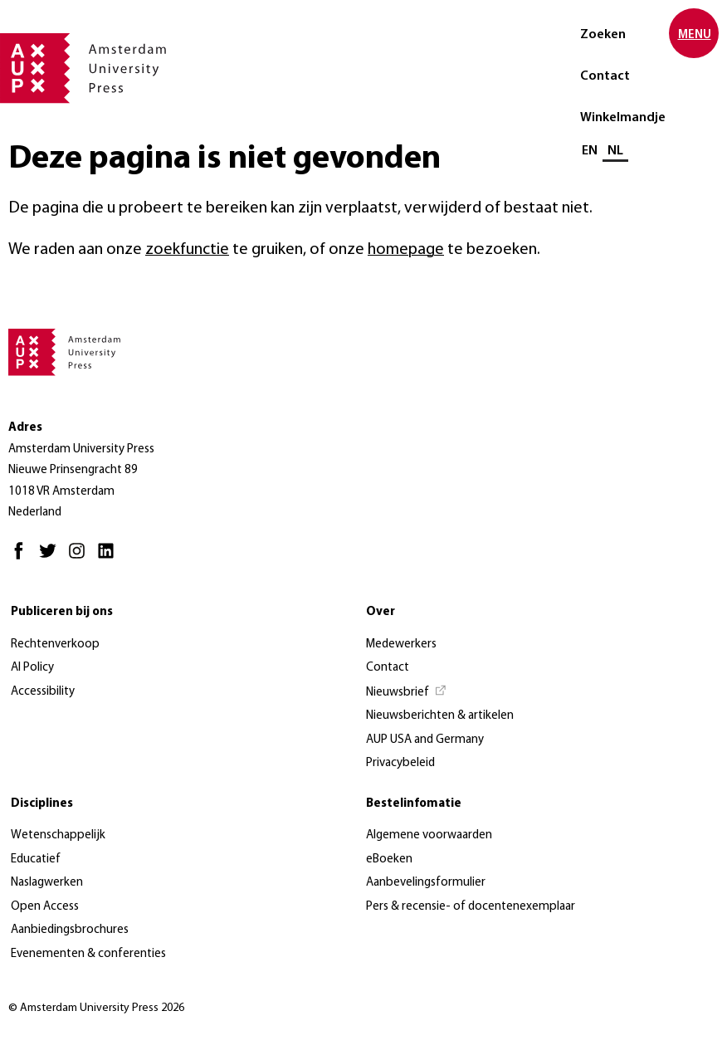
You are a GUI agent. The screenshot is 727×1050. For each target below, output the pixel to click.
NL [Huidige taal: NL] (615, 151)
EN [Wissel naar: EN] (590, 151)
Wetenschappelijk (58, 835)
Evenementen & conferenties (88, 954)
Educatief (36, 859)
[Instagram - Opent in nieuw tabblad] (80, 558)
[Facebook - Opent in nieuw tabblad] (22, 558)
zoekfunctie (187, 250)
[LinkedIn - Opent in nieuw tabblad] (109, 558)
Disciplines (42, 804)
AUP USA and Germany (425, 740)
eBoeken (389, 859)
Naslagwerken (47, 883)
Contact (605, 76)
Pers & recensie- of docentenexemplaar (470, 907)
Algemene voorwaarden (429, 835)
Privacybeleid (400, 763)
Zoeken (603, 35)
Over (380, 612)
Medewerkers (401, 644)
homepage (406, 250)
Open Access (45, 907)
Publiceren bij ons (62, 612)
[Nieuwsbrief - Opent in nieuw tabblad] (407, 693)
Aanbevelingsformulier (425, 883)
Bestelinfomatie (413, 804)
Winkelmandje (623, 118)
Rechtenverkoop (55, 644)
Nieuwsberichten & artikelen (440, 716)
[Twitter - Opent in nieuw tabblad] (51, 558)
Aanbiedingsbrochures (70, 930)
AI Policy (32, 668)
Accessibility (43, 692)
